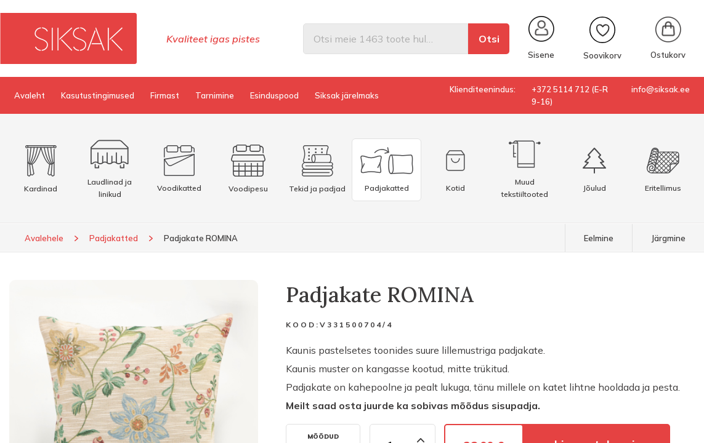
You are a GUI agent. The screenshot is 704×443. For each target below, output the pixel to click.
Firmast (164, 95)
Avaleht (29, 95)
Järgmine (668, 238)
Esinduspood (274, 95)
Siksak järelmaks (347, 95)
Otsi (489, 39)
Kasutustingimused (97, 95)
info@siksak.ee (660, 89)
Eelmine (598, 238)
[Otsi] (385, 38)
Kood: (303, 324)
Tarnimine (214, 95)
